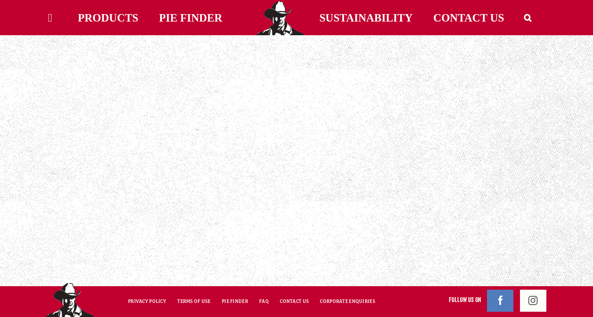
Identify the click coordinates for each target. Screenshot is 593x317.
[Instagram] (533, 301)
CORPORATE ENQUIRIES (347, 301)
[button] (538, 17)
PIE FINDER (235, 301)
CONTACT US (294, 301)
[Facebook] (500, 301)
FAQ (264, 301)
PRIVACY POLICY (147, 301)
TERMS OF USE (193, 301)
